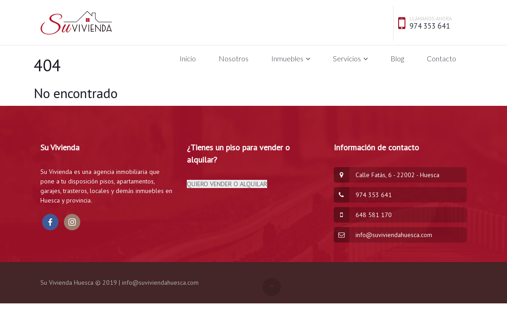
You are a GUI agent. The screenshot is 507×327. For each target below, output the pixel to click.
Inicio (188, 58)
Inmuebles (287, 58)
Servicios (347, 58)
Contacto (441, 58)
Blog (397, 58)
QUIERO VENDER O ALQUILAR (227, 184)
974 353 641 (430, 26)
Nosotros (234, 58)
